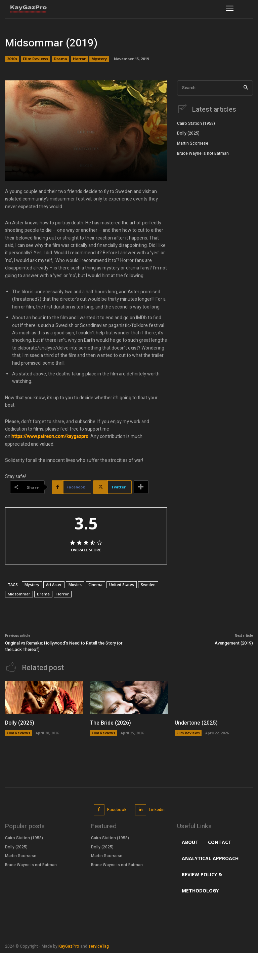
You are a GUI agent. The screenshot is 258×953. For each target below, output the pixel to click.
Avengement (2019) (234, 643)
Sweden (148, 584)
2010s (12, 59)
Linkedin (157, 810)
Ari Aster (54, 584)
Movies (75, 584)
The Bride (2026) (110, 723)
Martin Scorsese (192, 143)
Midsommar (19, 593)
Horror (79, 59)
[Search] (246, 88)
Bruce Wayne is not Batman (203, 153)
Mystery (99, 59)
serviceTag (98, 946)
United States (121, 584)
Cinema (95, 584)
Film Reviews (35, 59)
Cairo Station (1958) (196, 123)
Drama (60, 59)
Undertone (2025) (196, 723)
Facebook (116, 810)
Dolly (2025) (188, 133)
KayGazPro (68, 946)
